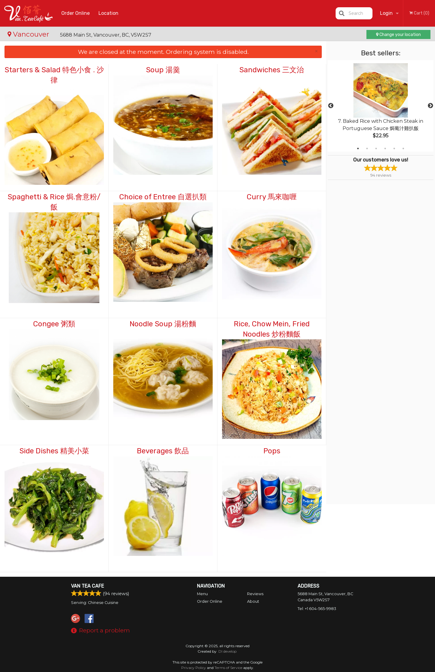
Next (430, 106)
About (253, 601)
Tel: (317, 608)
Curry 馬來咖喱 (272, 197)
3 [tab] (376, 148)
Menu (202, 594)
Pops (271, 451)
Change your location (398, 34)
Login (386, 13)
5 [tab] (394, 148)
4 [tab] (385, 148)
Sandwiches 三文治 (271, 70)
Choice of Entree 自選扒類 (163, 197)
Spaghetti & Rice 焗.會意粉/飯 (54, 202)
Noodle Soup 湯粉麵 (163, 324)
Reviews (255, 594)
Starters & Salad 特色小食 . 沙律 (54, 75)
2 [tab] (367, 148)
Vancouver (29, 34)
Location (108, 13)
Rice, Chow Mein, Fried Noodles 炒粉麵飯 (272, 329)
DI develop (227, 651)
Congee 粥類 (54, 324)
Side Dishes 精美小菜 (54, 451)
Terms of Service (228, 667)
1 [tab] (358, 148)
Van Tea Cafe (87, 586)
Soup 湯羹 (163, 70)
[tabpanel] (380, 106)
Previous (331, 106)
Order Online (75, 13)
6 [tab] (403, 148)
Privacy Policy (193, 667)
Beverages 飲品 (163, 451)
